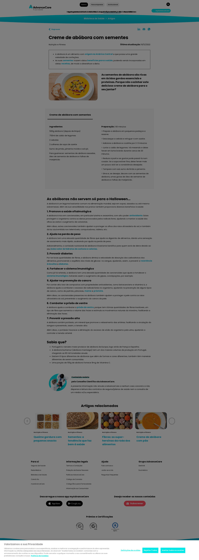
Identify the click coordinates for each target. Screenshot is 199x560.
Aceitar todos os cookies (173, 550)
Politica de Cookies (39, 556)
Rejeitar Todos (150, 550)
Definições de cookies (130, 550)
